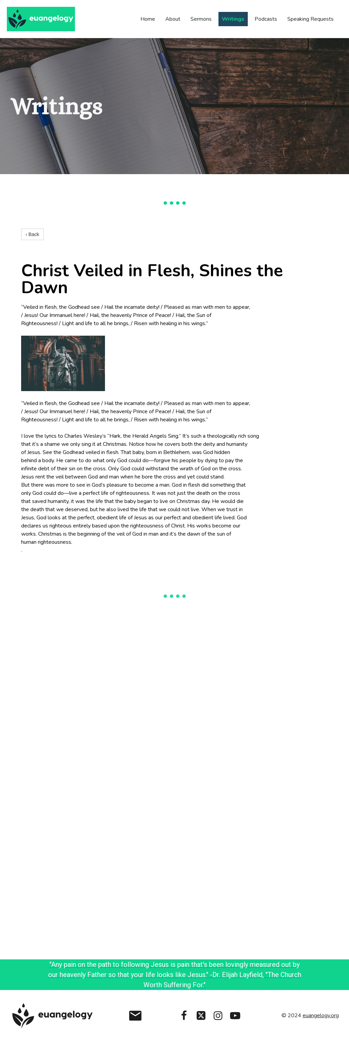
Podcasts (266, 19)
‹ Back (32, 234)
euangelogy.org (321, 1015)
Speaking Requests (310, 19)
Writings (233, 19)
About (172, 19)
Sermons (201, 19)
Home (147, 19)
